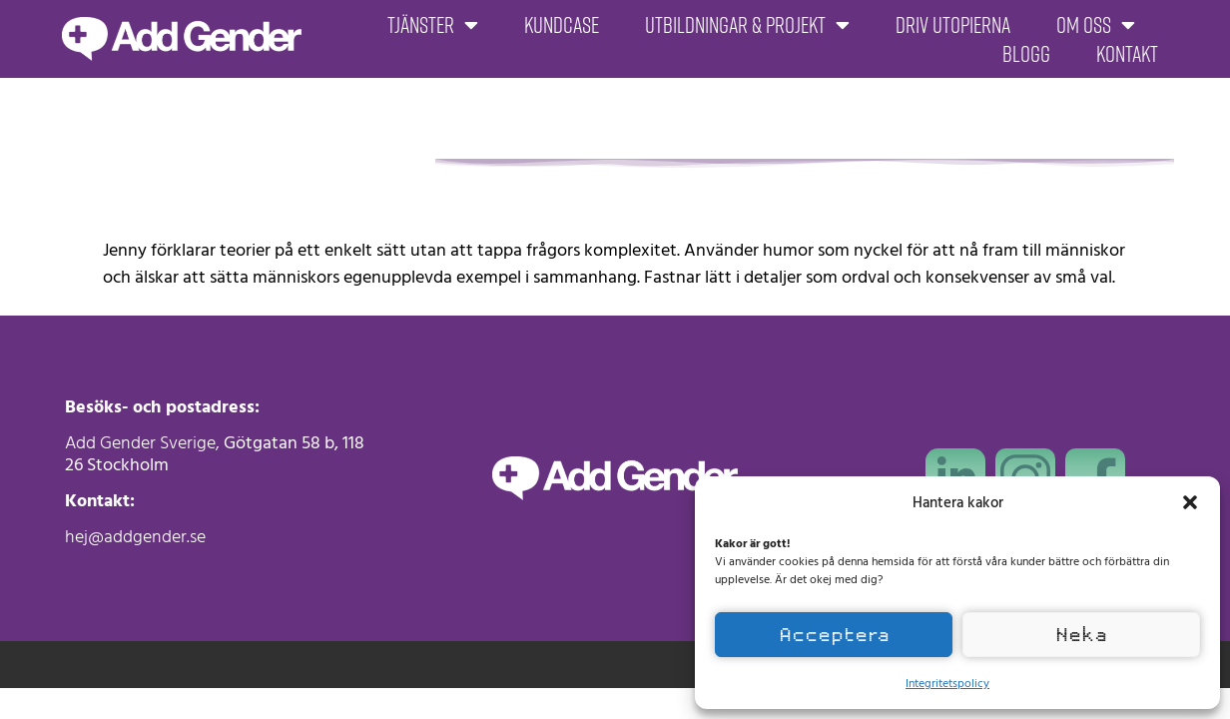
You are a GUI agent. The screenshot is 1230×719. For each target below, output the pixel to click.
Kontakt (1127, 54)
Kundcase (561, 24)
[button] (1190, 502)
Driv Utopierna (953, 24)
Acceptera (834, 635)
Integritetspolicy (947, 682)
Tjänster (432, 25)
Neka (1081, 635)
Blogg (1026, 54)
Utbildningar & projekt (747, 25)
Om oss (1095, 25)
